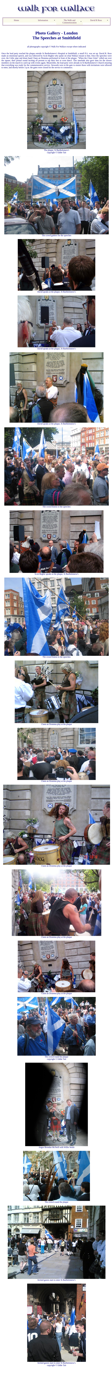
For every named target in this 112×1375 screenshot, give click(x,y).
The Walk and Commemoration (69, 21)
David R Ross (96, 20)
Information (43, 20)
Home (16, 20)
